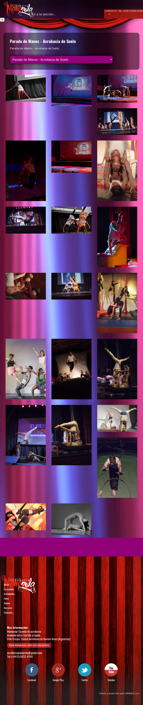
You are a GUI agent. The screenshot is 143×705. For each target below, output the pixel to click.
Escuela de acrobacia (18, 9)
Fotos (6, 598)
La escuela (9, 589)
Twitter (84, 680)
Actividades (9, 594)
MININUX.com (132, 693)
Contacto (111, 11)
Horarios (8, 608)
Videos (7, 603)
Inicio (6, 584)
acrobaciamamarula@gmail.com (24, 653)
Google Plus (58, 680)
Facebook (31, 680)
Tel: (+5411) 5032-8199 (130, 11)
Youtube (111, 680)
